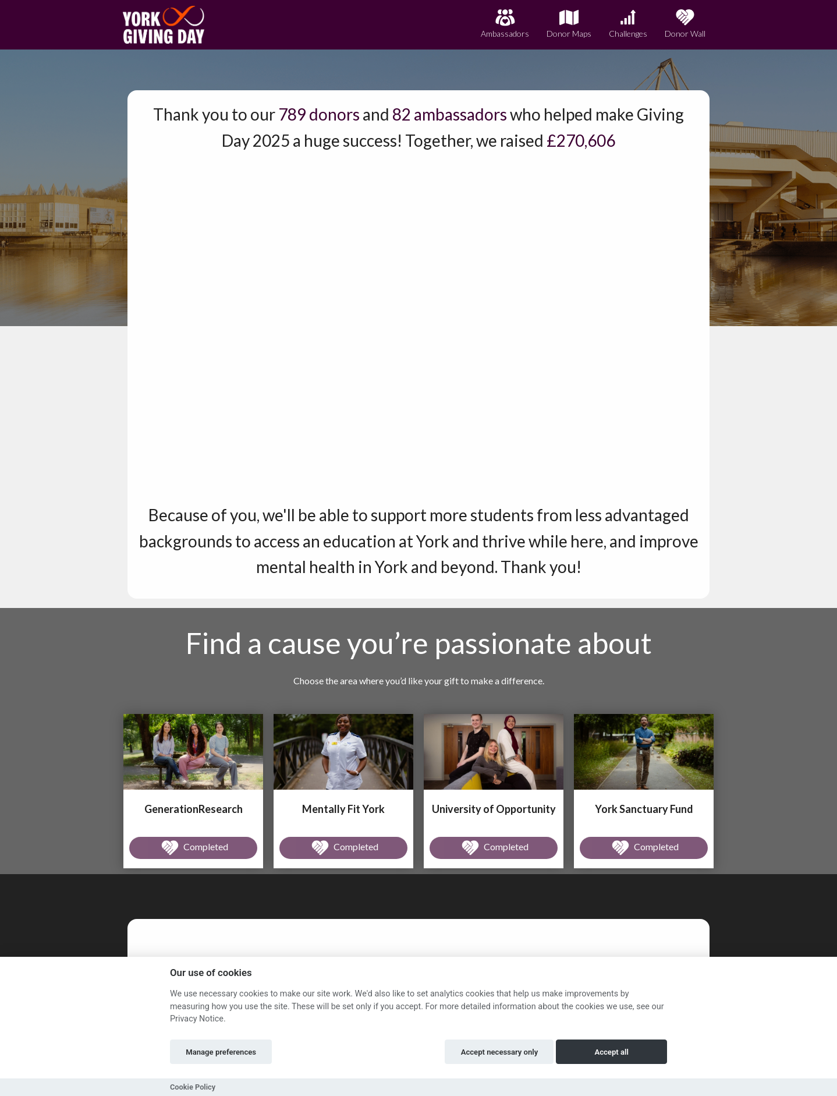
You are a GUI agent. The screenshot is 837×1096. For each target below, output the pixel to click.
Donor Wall (685, 23)
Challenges (628, 23)
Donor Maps (569, 23)
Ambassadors (505, 23)
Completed (193, 848)
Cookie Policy (192, 1087)
